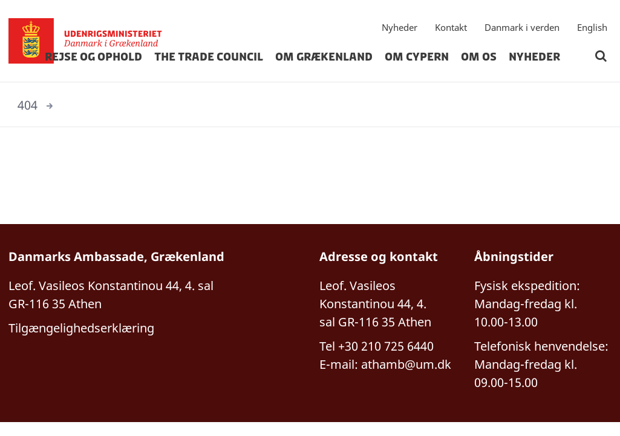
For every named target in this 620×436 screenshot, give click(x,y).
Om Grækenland (324, 57)
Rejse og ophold (93, 57)
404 (28, 105)
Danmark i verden (522, 27)
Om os (479, 57)
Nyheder (399, 27)
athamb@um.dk (406, 364)
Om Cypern (417, 57)
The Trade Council (208, 57)
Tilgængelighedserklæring (81, 328)
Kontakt (451, 27)
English (592, 27)
